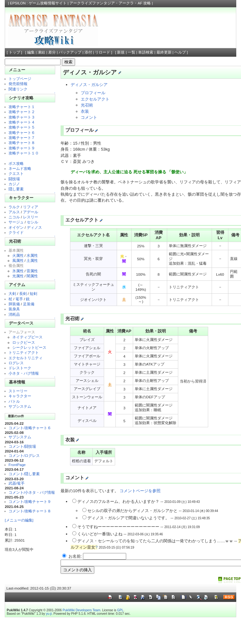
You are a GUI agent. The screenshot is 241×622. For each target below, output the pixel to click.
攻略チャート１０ (24, 153)
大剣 (12, 293)
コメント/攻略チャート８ (30, 511)
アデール (30, 212)
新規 (121, 52)
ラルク (14, 207)
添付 (88, 52)
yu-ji (49, 613)
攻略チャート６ (22, 132)
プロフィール (93, 92)
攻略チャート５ (22, 127)
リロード (102, 52)
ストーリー (18, 391)
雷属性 (32, 271)
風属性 (18, 260)
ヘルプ (180, 52)
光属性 (18, 276)
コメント (89, 117)
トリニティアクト (24, 352)
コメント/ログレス (24, 455)
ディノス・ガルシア (89, 84)
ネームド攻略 (20, 168)
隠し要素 (16, 189)
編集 (31, 52)
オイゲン (16, 227)
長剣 (23, 293)
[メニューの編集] (19, 520)
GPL (120, 610)
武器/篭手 (17, 483)
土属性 (32, 260)
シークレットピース (29, 347)
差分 (52, 52)
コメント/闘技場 (22, 446)
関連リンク (18, 89)
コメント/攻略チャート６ (30, 428)
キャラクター (20, 396)
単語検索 (145, 52)
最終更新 (164, 52)
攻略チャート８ (22, 143)
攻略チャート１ (22, 107)
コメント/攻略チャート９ (30, 501)
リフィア (30, 207)
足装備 (28, 304)
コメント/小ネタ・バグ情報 (32, 492)
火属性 (18, 255)
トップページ (20, 79)
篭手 (19, 299)
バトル (14, 401)
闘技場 (14, 179)
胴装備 (14, 304)
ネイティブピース (27, 337)
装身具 (14, 309)
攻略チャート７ (22, 137)
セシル (32, 222)
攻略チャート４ (22, 122)
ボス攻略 (16, 163)
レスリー (30, 217)
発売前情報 (18, 84)
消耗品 (14, 314)
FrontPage (17, 465)
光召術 (87, 105)
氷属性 (18, 271)
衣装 (85, 111)
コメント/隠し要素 (24, 474)
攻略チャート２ (22, 112)
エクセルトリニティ (26, 358)
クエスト (16, 173)
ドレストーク (20, 368)
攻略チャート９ (22, 148)
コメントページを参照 (140, 490)
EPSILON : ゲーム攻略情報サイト (38, 3)
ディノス (34, 227)
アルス (14, 212)
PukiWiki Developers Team (81, 610)
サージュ (16, 222)
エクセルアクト (95, 99)
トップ (14, 52)
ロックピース (23, 342)
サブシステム (20, 406)
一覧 (131, 52)
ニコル (14, 217)
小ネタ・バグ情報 (24, 373)
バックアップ (70, 52)
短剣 (33, 293)
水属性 (32, 255)
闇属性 (32, 276)
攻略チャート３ (22, 117)
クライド (16, 232)
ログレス (16, 363)
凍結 (41, 52)
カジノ (14, 184)
